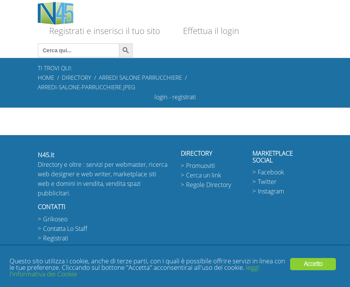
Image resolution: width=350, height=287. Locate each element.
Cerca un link (203, 175)
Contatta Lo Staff (65, 228)
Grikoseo (55, 219)
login (160, 97)
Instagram (271, 191)
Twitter (267, 181)
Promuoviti (200, 165)
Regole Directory (208, 185)
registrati (184, 97)
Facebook (271, 172)
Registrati (55, 238)
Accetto (313, 264)
